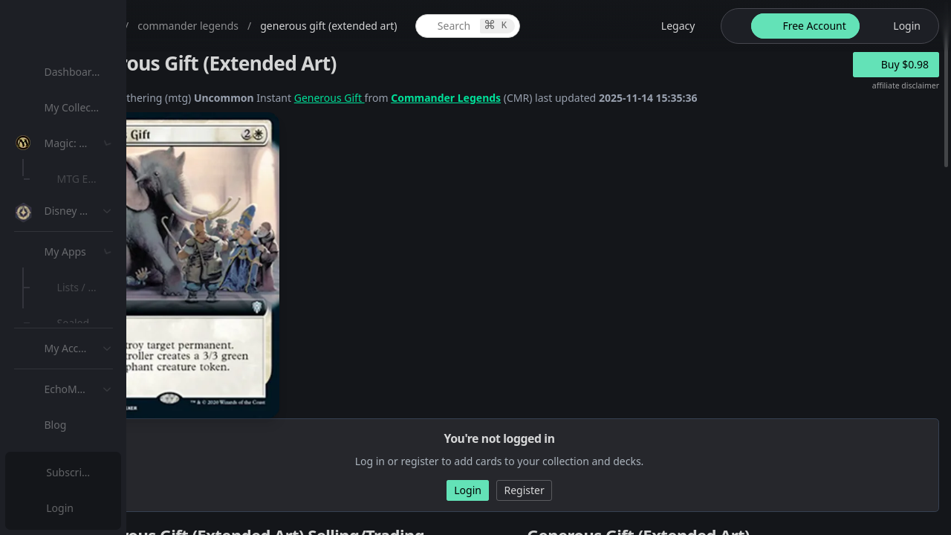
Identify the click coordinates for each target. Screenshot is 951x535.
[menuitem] (96, 72)
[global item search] (588, 26)
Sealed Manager (101, 434)
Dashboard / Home (94, 72)
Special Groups (98, 250)
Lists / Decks (92, 398)
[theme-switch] (779, 26)
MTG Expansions (102, 179)
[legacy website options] (715, 26)
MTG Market (92, 214)
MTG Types (88, 286)
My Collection (81, 107)
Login (62, 508)
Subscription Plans (93, 472)
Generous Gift (475, 98)
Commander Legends (591, 98)
